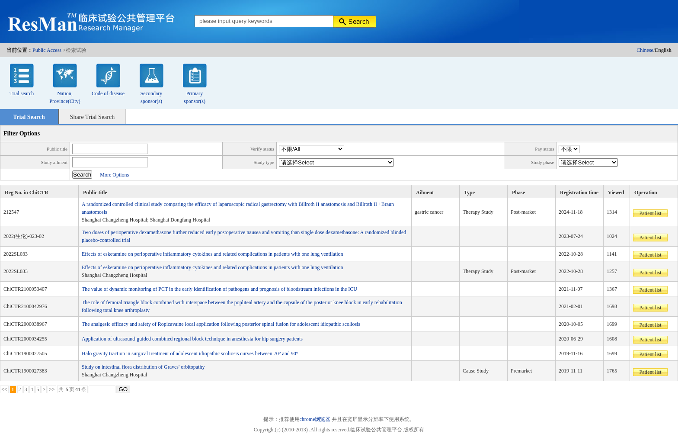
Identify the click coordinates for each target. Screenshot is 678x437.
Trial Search (29, 117)
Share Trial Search (92, 117)
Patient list (651, 213)
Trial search (22, 93)
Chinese (644, 50)
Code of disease (108, 93)
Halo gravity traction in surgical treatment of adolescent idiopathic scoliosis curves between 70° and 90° (190, 353)
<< (4, 389)
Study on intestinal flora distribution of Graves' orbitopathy (143, 367)
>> (52, 389)
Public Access (46, 50)
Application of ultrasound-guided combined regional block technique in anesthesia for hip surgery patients (192, 339)
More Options (114, 175)
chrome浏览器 (315, 419)
